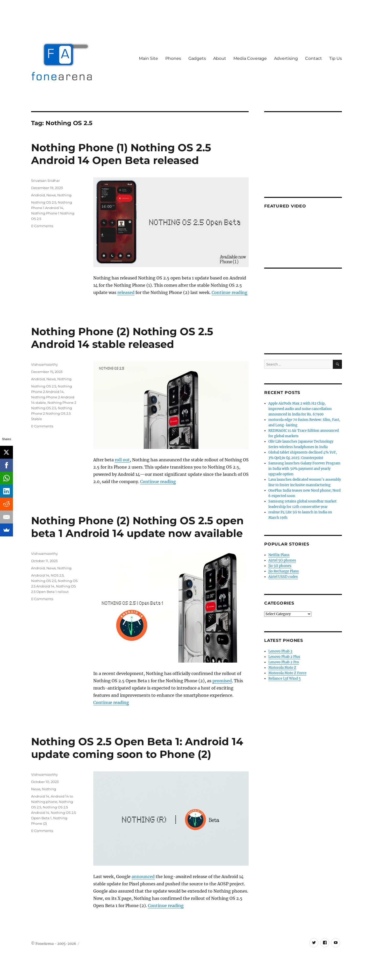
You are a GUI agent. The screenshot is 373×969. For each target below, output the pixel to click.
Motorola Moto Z (282, 667)
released (125, 292)
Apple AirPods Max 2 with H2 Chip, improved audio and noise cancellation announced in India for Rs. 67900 (300, 409)
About (219, 58)
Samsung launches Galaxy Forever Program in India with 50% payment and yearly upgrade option (304, 468)
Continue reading (229, 292)
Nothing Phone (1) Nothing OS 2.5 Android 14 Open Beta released (121, 154)
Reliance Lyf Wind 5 (284, 678)
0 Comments (42, 226)
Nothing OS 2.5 (43, 202)
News (51, 195)
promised (222, 680)
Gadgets (197, 58)
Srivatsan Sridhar (45, 180)
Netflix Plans (279, 555)
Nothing (64, 195)
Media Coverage (250, 58)
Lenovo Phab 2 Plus (284, 657)
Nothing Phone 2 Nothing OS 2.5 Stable (51, 413)
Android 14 (40, 575)
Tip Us (335, 58)
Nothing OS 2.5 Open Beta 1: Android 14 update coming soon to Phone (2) (137, 747)
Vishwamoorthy (44, 364)
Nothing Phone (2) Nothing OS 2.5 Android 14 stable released (122, 337)
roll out (122, 459)
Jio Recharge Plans (283, 571)
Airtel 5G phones (282, 560)
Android (38, 195)
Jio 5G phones (279, 566)
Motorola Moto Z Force (287, 673)
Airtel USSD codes (283, 577)
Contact (313, 58)
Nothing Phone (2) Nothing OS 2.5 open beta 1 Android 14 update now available (137, 527)
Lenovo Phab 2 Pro (283, 662)
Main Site (148, 58)
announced (143, 876)
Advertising (286, 58)
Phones (173, 58)
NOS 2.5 (57, 575)
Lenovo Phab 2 (280, 651)
